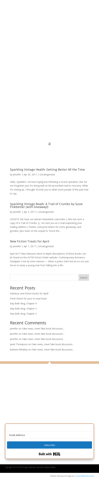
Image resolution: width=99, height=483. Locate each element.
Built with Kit (49, 454)
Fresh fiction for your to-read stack (28, 298)
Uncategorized (47, 174)
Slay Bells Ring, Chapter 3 (23, 308)
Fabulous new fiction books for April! (29, 293)
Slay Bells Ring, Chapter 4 (23, 303)
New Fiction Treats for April (29, 241)
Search (83, 277)
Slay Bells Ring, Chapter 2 (23, 313)
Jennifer (17, 174)
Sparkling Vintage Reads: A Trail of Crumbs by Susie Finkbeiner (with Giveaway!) (46, 205)
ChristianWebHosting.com (84, 476)
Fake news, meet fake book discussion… (43, 328)
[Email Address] (49, 435)
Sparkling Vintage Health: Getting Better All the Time (47, 169)
